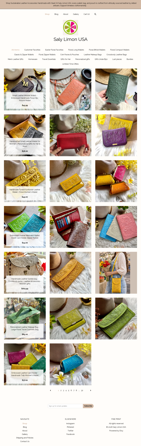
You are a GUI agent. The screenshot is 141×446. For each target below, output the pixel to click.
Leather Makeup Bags (93, 55)
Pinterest (70, 427)
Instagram (70, 423)
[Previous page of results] (50, 390)
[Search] (95, 14)
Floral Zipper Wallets (47, 55)
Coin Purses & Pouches (69, 55)
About (65, 14)
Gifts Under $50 (101, 59)
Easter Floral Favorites (54, 50)
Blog (56, 14)
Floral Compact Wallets (119, 50)
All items (15, 50)
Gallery (76, 14)
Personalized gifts (82, 59)
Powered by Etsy (116, 431)
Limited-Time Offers (70, 64)
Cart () (87, 14)
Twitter (70, 431)
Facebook (70, 434)
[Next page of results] (90, 390)
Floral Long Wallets (76, 50)
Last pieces (117, 59)
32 (82, 390)
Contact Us (24, 441)
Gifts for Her (65, 59)
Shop (47, 14)
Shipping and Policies (24, 438)
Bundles (130, 59)
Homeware (32, 59)
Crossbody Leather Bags (117, 55)
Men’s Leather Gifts (15, 59)
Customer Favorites (32, 50)
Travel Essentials (49, 59)
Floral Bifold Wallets (97, 50)
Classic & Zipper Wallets (24, 55)
